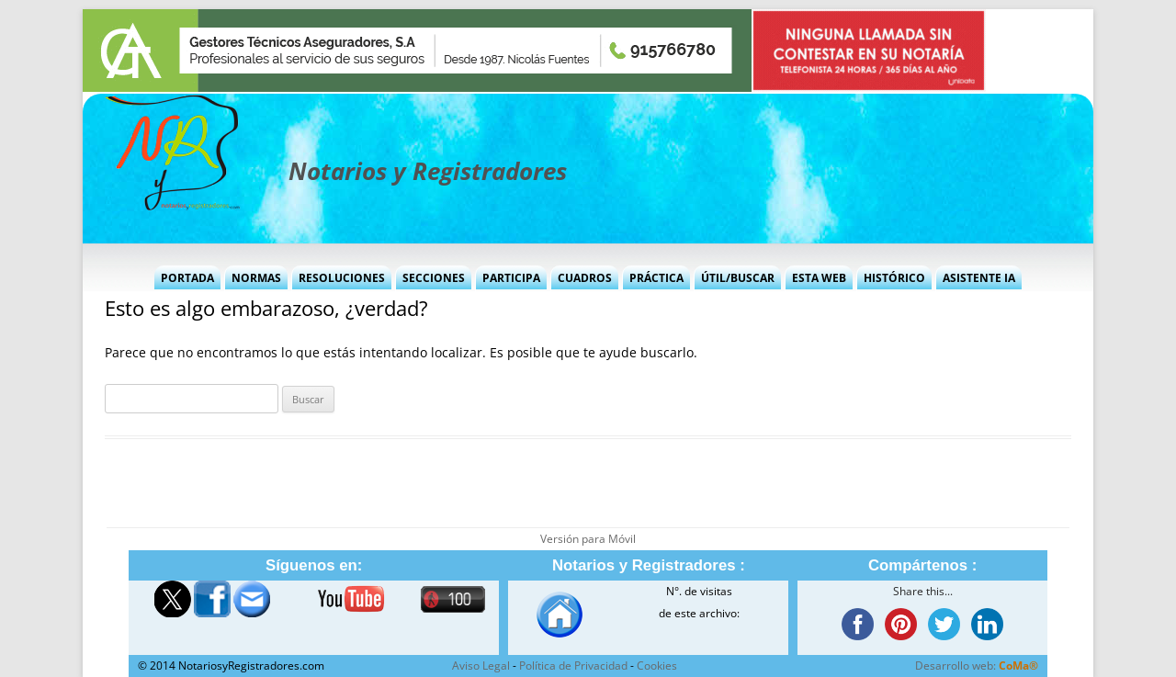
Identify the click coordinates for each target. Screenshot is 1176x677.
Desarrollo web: (976, 665)
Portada (187, 278)
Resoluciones (342, 278)
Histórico (894, 278)
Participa (511, 278)
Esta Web (819, 278)
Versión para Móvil (588, 539)
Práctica (656, 278)
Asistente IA (979, 278)
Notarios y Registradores (427, 170)
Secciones (433, 278)
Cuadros (585, 278)
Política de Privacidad (573, 665)
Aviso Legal (481, 665)
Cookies (657, 665)
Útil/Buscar (738, 278)
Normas (256, 278)
